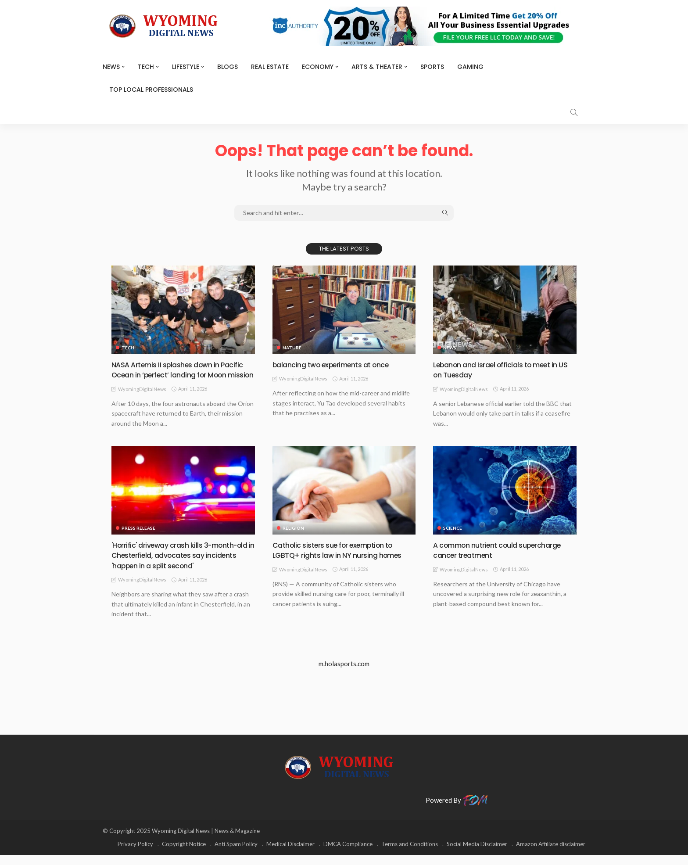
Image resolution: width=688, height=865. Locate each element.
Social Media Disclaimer (477, 854)
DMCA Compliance (348, 854)
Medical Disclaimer (290, 854)
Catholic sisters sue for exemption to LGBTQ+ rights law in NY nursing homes (343, 560)
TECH (146, 66)
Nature (292, 347)
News (111, 66)
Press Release (138, 538)
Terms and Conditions (409, 854)
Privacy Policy (135, 854)
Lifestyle (185, 66)
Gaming (470, 66)
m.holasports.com (344, 674)
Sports (432, 66)
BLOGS (227, 66)
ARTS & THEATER (376, 66)
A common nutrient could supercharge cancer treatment (504, 560)
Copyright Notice (184, 854)
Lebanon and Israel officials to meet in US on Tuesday (501, 369)
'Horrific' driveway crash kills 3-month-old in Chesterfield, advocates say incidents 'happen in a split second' (180, 565)
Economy (317, 66)
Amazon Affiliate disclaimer (550, 854)
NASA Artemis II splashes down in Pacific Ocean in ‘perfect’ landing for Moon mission (176, 375)
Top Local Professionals (151, 89)
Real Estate (270, 66)
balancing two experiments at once (336, 364)
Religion (293, 538)
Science (452, 538)
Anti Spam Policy (236, 854)
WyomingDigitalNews (142, 399)
